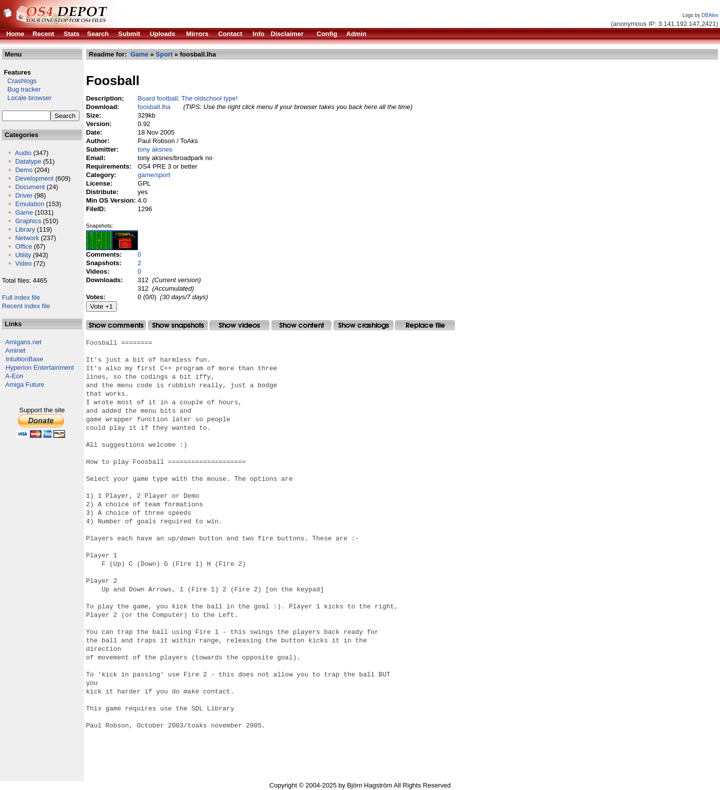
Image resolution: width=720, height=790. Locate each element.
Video (23, 263)
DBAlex (710, 15)
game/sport (154, 175)
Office (23, 246)
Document (29, 187)
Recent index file (26, 306)
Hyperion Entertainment (40, 367)
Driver (23, 195)
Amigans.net (24, 342)
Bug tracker (21, 89)
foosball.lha (154, 107)
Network (27, 238)
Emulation (29, 204)
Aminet (16, 350)
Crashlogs (19, 81)
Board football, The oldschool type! (188, 98)
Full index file (21, 297)
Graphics (28, 221)
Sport (164, 54)
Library (25, 229)
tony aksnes (155, 149)
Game (23, 212)
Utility (23, 255)
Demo (23, 170)
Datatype (28, 161)
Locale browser (27, 98)
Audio (23, 153)
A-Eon (15, 376)
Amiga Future (25, 384)
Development (34, 178)
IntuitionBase (24, 359)
